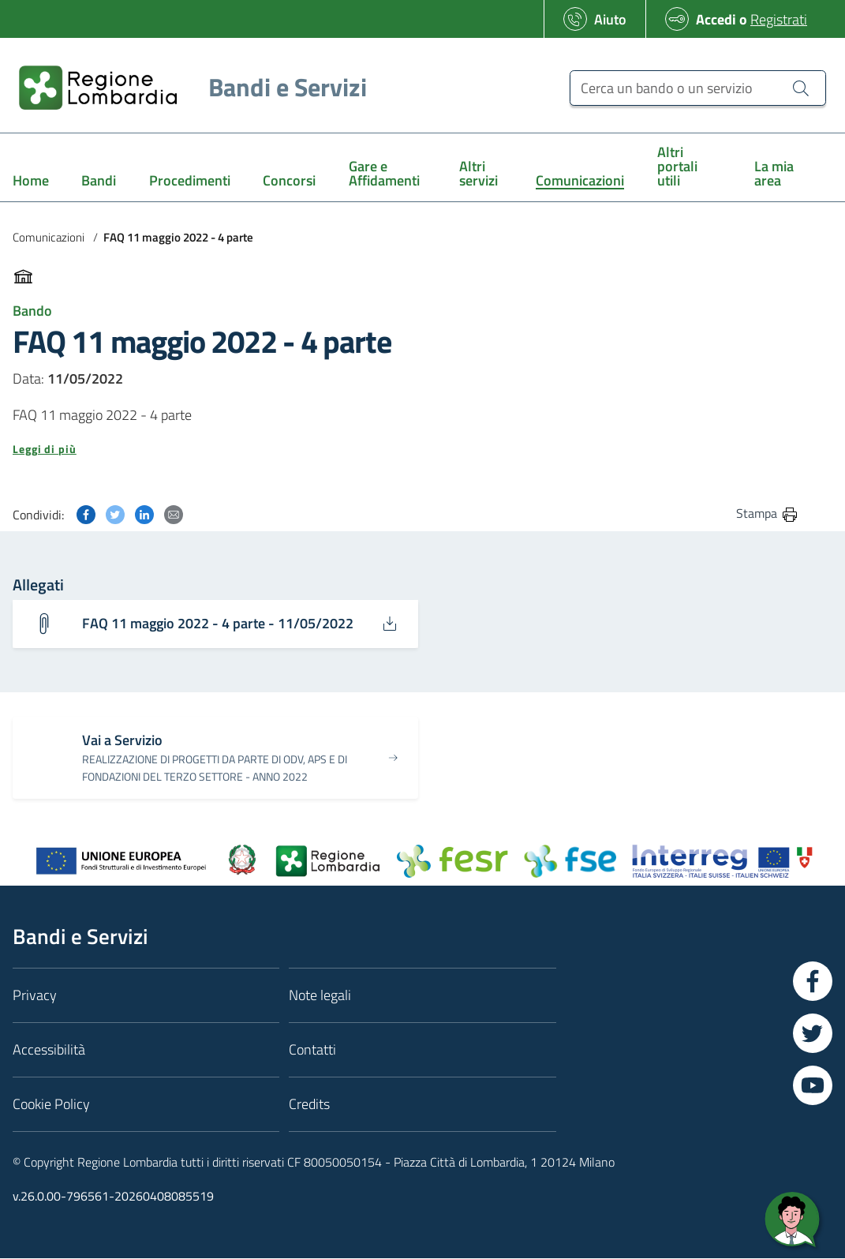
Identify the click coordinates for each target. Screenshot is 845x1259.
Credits (309, 1104)
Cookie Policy (51, 1104)
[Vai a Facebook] (812, 982)
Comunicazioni (48, 237)
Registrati (778, 19)
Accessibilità (49, 1050)
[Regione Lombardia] (186, 87)
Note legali (320, 995)
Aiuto (610, 19)
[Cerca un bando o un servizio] (698, 88)
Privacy (35, 995)
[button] (406, 449)
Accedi (716, 19)
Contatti (312, 1050)
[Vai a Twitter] (812, 1034)
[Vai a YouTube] (812, 1086)
